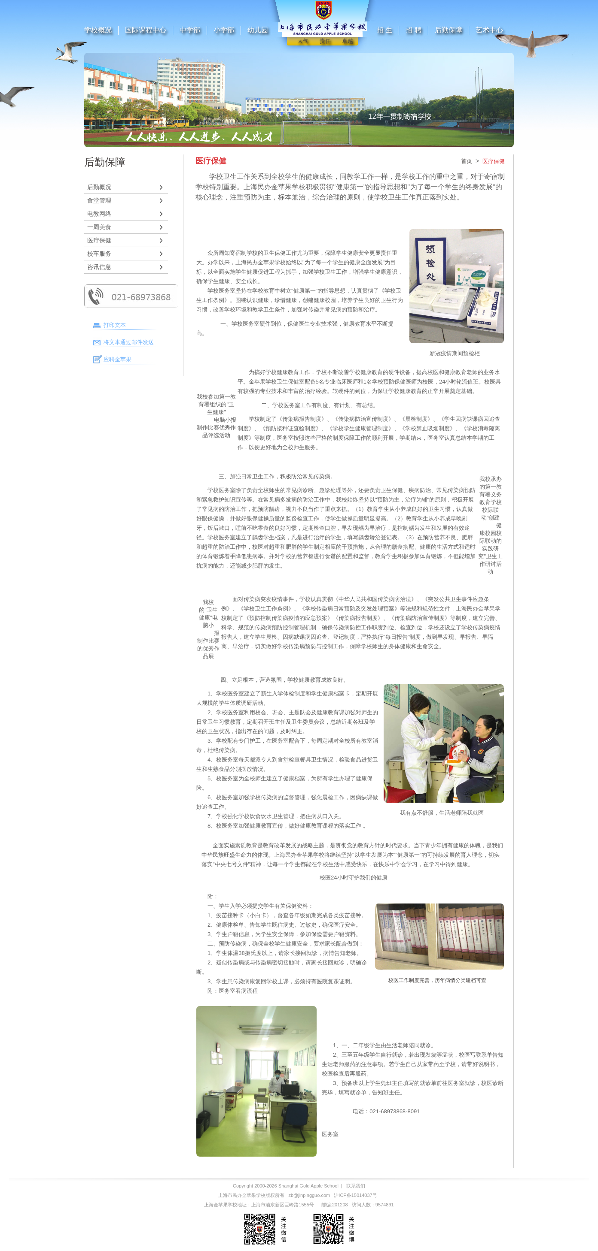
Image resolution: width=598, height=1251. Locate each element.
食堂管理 (99, 200)
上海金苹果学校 (220, 1204)
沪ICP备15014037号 (355, 1195)
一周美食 (99, 227)
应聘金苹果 (117, 359)
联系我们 (355, 1185)
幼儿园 (257, 29)
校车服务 (99, 253)
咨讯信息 (99, 266)
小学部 (224, 29)
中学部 (190, 29)
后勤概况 (99, 187)
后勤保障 (448, 29)
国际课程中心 (145, 29)
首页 (466, 161)
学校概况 (98, 29)
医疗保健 (99, 240)
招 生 (384, 29)
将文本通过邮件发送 (129, 342)
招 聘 (413, 29)
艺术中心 (489, 29)
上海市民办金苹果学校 (241, 1195)
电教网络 (99, 213)
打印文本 (115, 325)
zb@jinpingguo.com (309, 1195)
